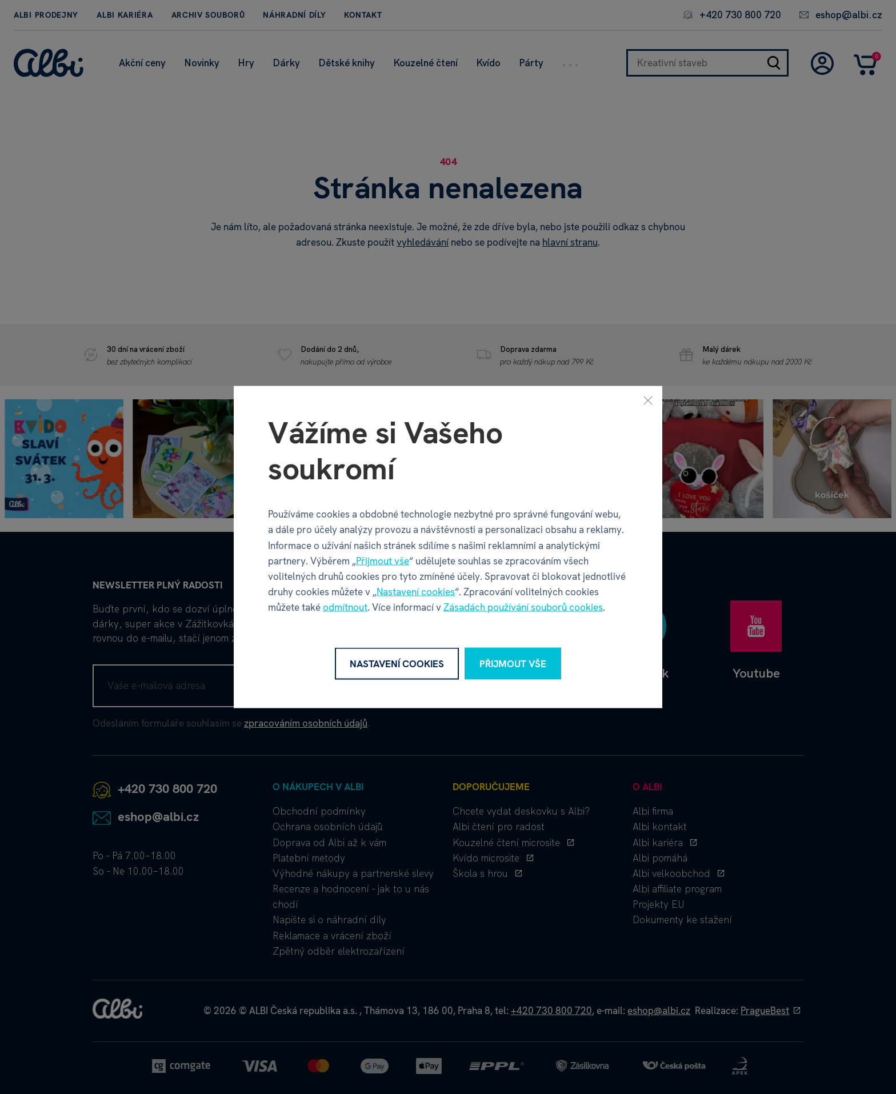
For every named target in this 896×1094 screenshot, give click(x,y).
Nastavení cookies (416, 592)
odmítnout (345, 607)
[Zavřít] (648, 400)
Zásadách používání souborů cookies (523, 607)
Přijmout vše (382, 560)
